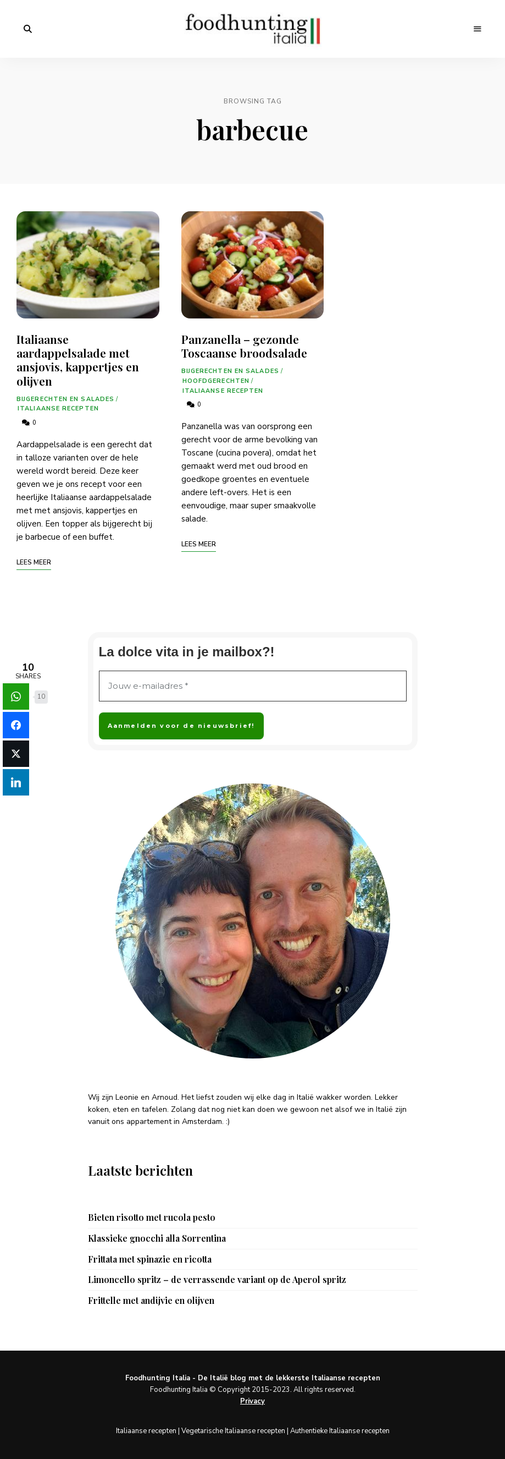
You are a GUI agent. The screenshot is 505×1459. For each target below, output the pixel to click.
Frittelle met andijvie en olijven (151, 1300)
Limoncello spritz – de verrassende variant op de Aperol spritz (217, 1279)
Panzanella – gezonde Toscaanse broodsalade (244, 345)
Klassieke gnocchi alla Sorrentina (157, 1238)
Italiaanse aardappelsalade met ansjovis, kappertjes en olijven (77, 359)
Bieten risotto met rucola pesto (151, 1217)
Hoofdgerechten (215, 381)
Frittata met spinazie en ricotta (150, 1259)
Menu (478, 29)
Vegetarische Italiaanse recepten (233, 1431)
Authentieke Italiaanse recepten (340, 1431)
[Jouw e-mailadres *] (253, 686)
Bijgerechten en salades (65, 399)
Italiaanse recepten (58, 408)
